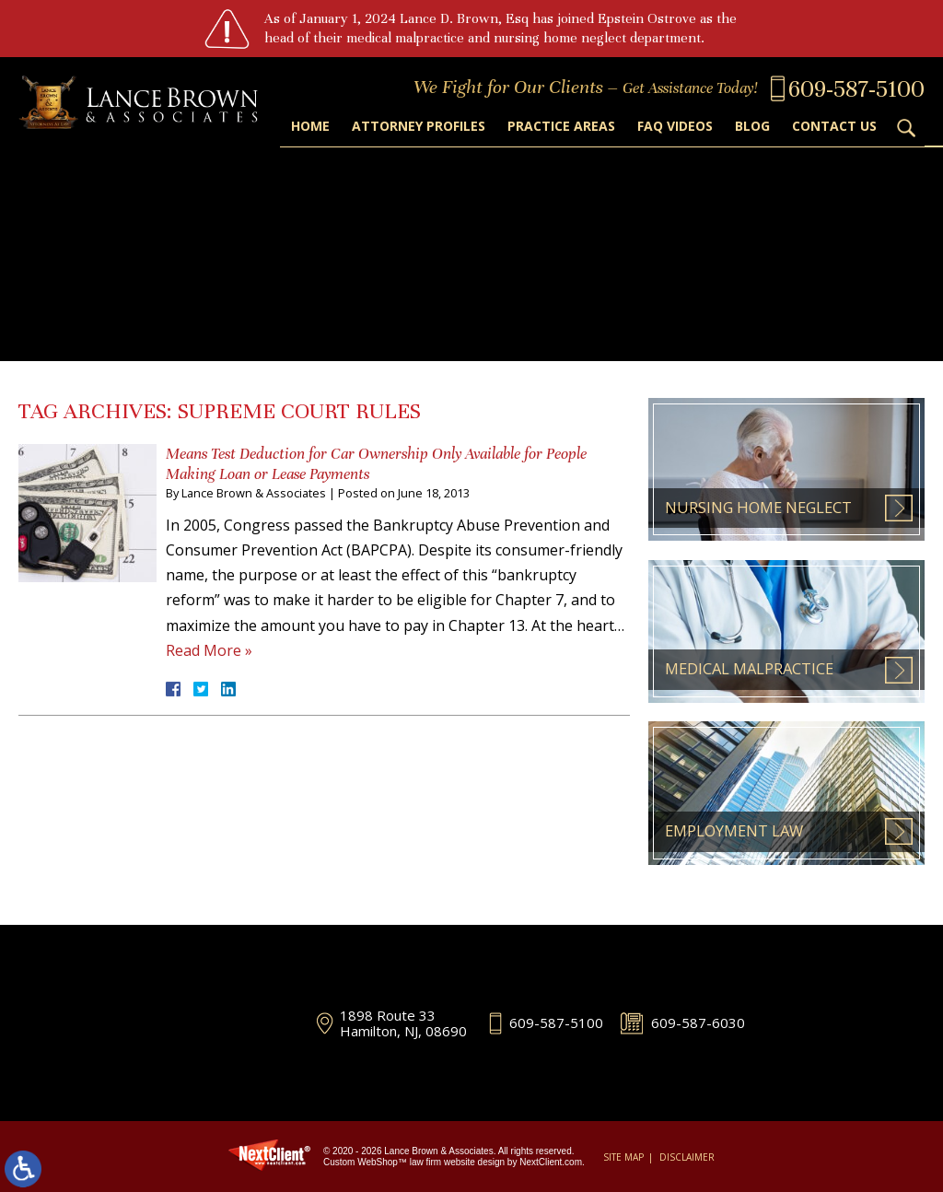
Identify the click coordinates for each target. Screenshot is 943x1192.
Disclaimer (687, 1157)
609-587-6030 (698, 1022)
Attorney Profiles (418, 125)
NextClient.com (550, 1162)
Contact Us (834, 125)
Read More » (209, 650)
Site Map (623, 1157)
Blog (752, 125)
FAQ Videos (675, 125)
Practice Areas (561, 125)
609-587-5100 (556, 1022)
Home (310, 125)
